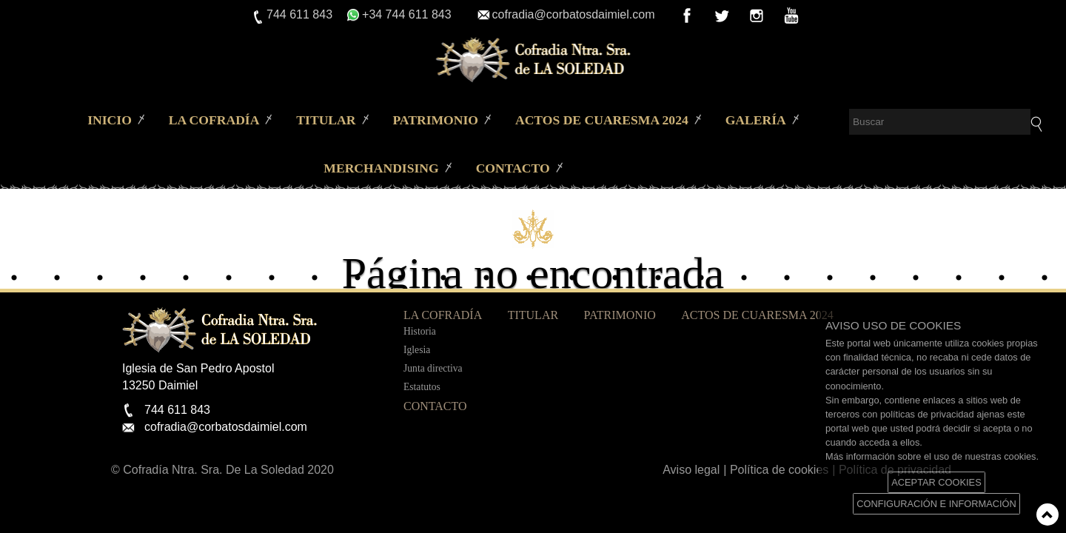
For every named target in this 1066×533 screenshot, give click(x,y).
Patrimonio (435, 120)
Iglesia (416, 349)
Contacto (513, 168)
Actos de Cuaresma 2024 (601, 120)
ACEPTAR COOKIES (936, 482)
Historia (419, 331)
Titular (325, 120)
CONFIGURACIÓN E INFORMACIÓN (936, 503)
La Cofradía (214, 120)
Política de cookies (779, 469)
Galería (755, 120)
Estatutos (421, 386)
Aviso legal (691, 469)
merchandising (381, 168)
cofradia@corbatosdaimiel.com (573, 14)
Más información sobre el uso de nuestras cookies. (932, 456)
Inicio (109, 120)
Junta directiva (433, 368)
